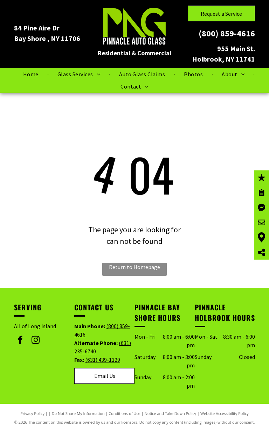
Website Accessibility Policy (224, 413)
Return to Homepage (134, 266)
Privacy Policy (32, 413)
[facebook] (20, 341)
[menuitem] (31, 74)
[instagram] (35, 341)
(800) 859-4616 (227, 33)
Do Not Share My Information (78, 413)
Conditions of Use (124, 413)
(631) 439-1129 (102, 359)
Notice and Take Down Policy (170, 413)
